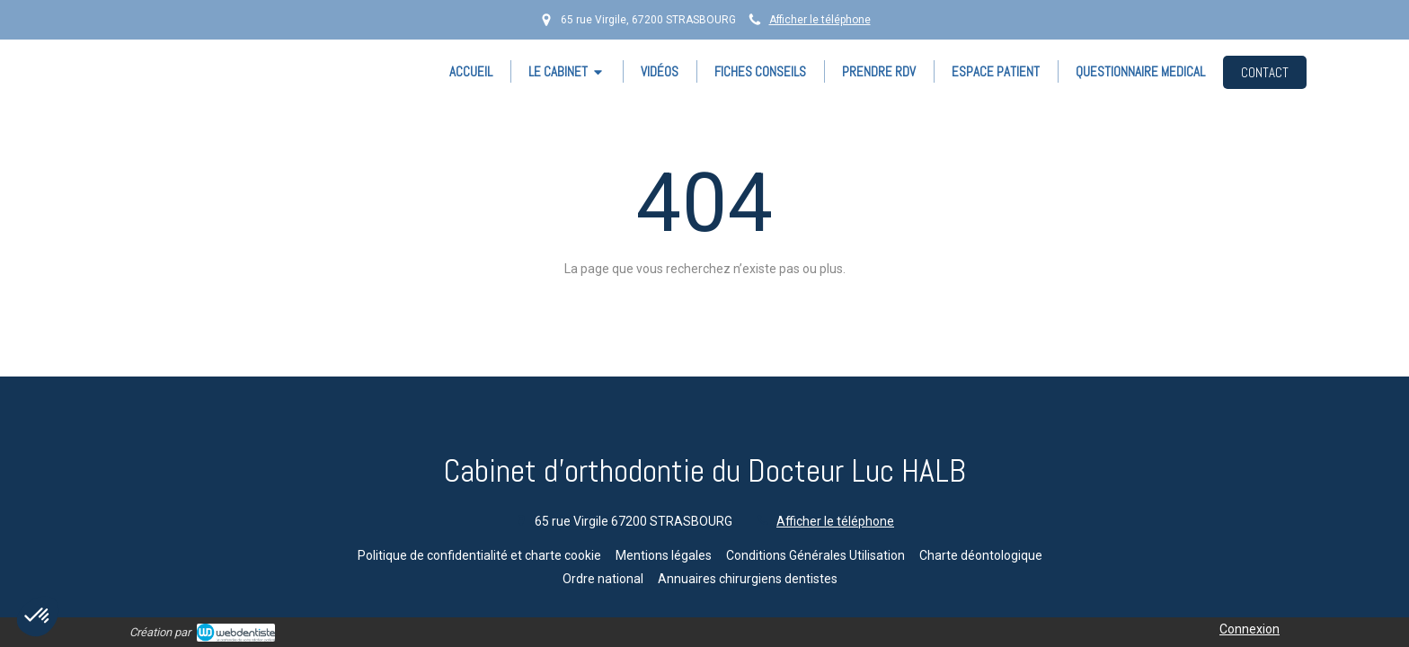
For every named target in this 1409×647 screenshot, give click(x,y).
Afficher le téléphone (820, 19)
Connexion (1249, 629)
